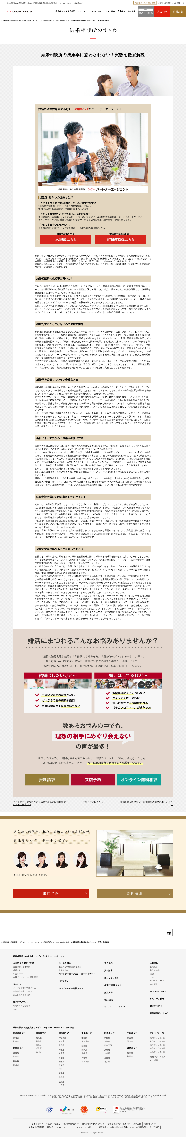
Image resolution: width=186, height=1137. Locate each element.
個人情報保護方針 (71, 1124)
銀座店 (39, 1045)
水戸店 (61, 1085)
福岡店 (130, 1056)
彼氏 (68, 1095)
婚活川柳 (108, 992)
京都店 (107, 1053)
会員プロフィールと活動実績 (25, 977)
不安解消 (49, 1095)
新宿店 (39, 1041)
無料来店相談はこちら (120, 239)
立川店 (39, 1052)
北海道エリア (19, 1033)
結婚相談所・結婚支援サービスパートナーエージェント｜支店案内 (43, 1028)
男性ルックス (128, 1095)
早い (59, 1095)
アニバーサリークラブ (114, 1007)
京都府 (107, 1050)
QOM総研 (108, 1000)
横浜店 (61, 1041)
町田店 (39, 1048)
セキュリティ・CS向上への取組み (46, 1124)
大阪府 (107, 1038)
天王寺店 (108, 1045)
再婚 (114, 1095)
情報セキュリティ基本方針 (119, 1124)
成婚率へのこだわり (21, 1006)
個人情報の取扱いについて (93, 1124)
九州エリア (132, 1048)
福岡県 (130, 1053)
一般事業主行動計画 (35, 1127)
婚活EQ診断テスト (112, 985)
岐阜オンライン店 (157, 1045)
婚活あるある (156, 1006)
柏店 (60, 1069)
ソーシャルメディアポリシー (83, 1127)
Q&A (15, 1009)
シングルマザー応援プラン (71, 988)
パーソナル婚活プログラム (24, 988)
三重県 (84, 1058)
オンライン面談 (111, 978)
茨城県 (61, 1082)
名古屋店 (85, 1041)
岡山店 (130, 1041)
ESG (152, 977)
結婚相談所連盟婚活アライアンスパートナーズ (140, 1097)
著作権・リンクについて (57, 1127)
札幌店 (16, 1041)
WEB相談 (154, 1060)
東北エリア (18, 1048)
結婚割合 (158, 1095)
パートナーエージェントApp (114, 1097)
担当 (152, 1095)
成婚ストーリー (19, 970)
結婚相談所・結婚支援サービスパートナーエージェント (21, 20)
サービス (81, 11)
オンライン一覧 (157, 1033)
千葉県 (61, 1058)
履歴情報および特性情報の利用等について (117, 1127)
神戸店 (107, 1062)
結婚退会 (74, 1097)
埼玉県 (61, 1050)
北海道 (16, 1038)
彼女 (60, 1097)
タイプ (64, 1095)
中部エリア (87, 1033)
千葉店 (61, 1065)
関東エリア (64, 1033)
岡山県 (130, 1038)
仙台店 (16, 1056)
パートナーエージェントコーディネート (77, 974)
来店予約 (108, 963)
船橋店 (61, 1062)
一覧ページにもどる (93, 802)
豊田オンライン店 (157, 1041)
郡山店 (16, 1065)
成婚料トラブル (83, 1097)
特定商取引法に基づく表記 (147, 1127)
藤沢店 (61, 1045)
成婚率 (164, 1095)
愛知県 (84, 1038)
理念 (152, 974)
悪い (105, 1095)
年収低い (55, 1097)
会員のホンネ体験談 (21, 967)
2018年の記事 (64, 20)
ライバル (95, 1095)
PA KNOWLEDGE (158, 991)
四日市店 (85, 1062)
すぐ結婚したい (76, 1095)
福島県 (16, 1061)
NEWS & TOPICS (157, 981)
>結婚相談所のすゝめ (50, 20)
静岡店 (84, 1050)
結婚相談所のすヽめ (159, 1013)
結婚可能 (120, 1095)
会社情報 (131, 11)
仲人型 (110, 1095)
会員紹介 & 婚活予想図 (65, 11)
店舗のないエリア (157, 1057)
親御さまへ (63, 970)
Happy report (18, 974)
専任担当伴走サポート (22, 991)
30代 (55, 1095)
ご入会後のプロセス (21, 995)
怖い (101, 1095)
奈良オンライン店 (157, 1048)
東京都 (39, 1038)
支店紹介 (121, 11)
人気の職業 (41, 1095)
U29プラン (63, 981)
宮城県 (16, 1053)
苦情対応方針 (150, 1124)
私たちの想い (155, 970)
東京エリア (41, 1033)
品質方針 (137, 1124)
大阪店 (107, 1041)
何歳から (147, 1095)
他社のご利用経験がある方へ (71, 967)
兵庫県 (107, 1058)
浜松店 (84, 1053)
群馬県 (61, 1073)
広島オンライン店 (157, 1052)
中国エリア (132, 1033)
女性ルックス (138, 1095)
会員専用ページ (179, 3)
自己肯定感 (93, 1097)
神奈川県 (62, 1038)
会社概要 (154, 967)
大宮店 (61, 1053)
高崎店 (61, 1077)
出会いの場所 (87, 1095)
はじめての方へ (94, 11)
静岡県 (84, 1046)
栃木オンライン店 (157, 1038)
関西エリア (109, 1033)
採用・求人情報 (165, 3)
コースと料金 (109, 11)
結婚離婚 (101, 1097)
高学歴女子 (66, 1097)
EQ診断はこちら (65, 239)
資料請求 (108, 970)
